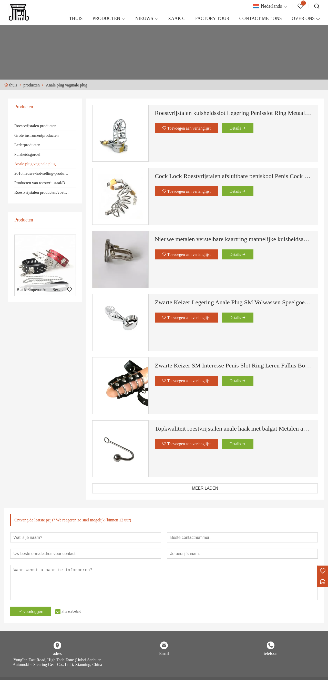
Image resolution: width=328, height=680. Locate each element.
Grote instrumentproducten (36, 135)
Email (164, 654)
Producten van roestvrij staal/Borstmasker (45, 183)
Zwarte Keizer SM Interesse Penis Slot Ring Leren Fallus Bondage (233, 365)
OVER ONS (303, 18)
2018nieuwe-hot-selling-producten (42, 173)
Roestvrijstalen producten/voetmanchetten (45, 192)
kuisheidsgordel (27, 154)
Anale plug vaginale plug (35, 164)
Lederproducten (27, 145)
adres (57, 654)
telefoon (270, 654)
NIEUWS (144, 18)
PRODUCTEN (106, 18)
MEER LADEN (205, 488)
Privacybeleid (73, 612)
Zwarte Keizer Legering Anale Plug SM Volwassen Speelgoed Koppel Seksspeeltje (233, 302)
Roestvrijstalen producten (35, 126)
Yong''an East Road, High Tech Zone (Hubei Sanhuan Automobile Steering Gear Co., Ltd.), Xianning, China (57, 662)
